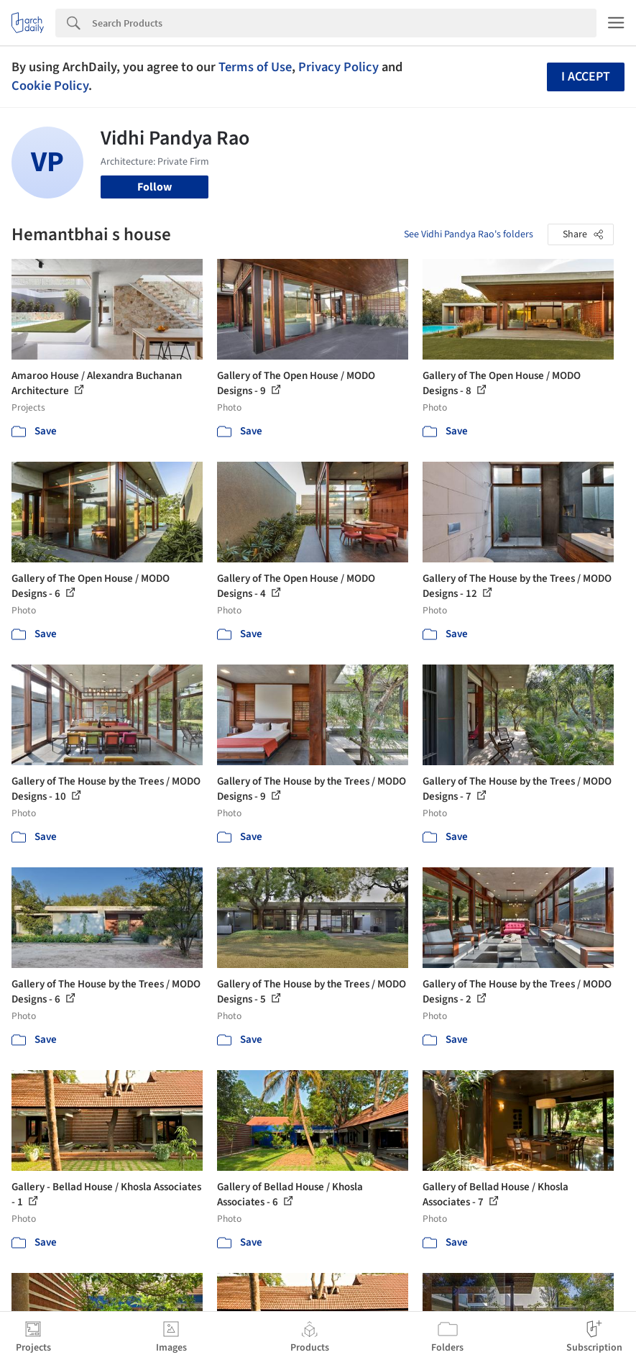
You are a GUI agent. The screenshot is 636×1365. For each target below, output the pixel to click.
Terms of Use (255, 67)
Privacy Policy (338, 67)
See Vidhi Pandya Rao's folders (468, 234)
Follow (154, 187)
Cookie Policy (49, 85)
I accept (585, 77)
